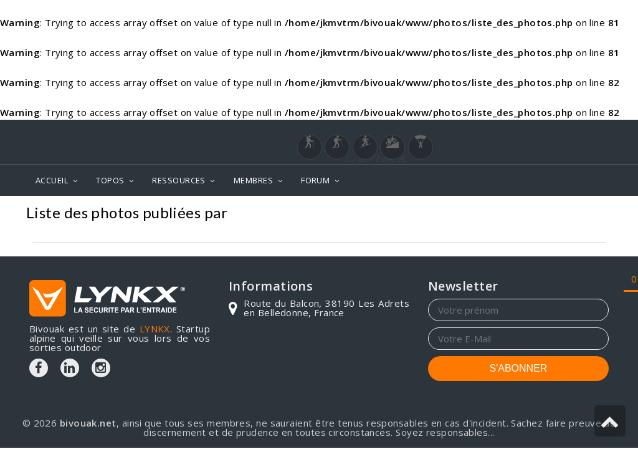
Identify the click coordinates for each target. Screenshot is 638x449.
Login (547, 131)
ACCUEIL (52, 180)
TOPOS (110, 180)
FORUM (315, 180)
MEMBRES (253, 180)
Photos (588, 214)
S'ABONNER (519, 368)
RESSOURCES (179, 180)
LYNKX (155, 328)
